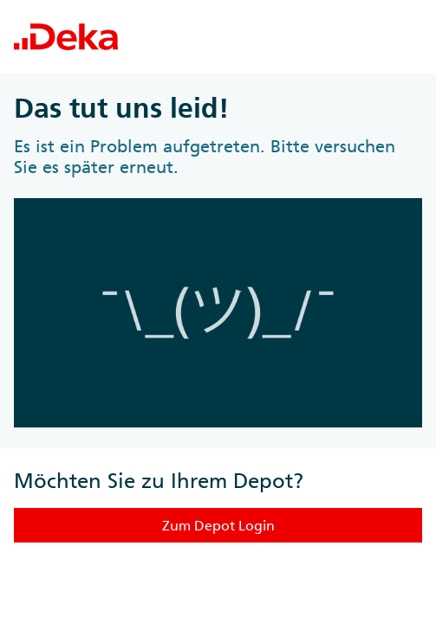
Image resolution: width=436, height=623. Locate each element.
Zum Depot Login (218, 525)
